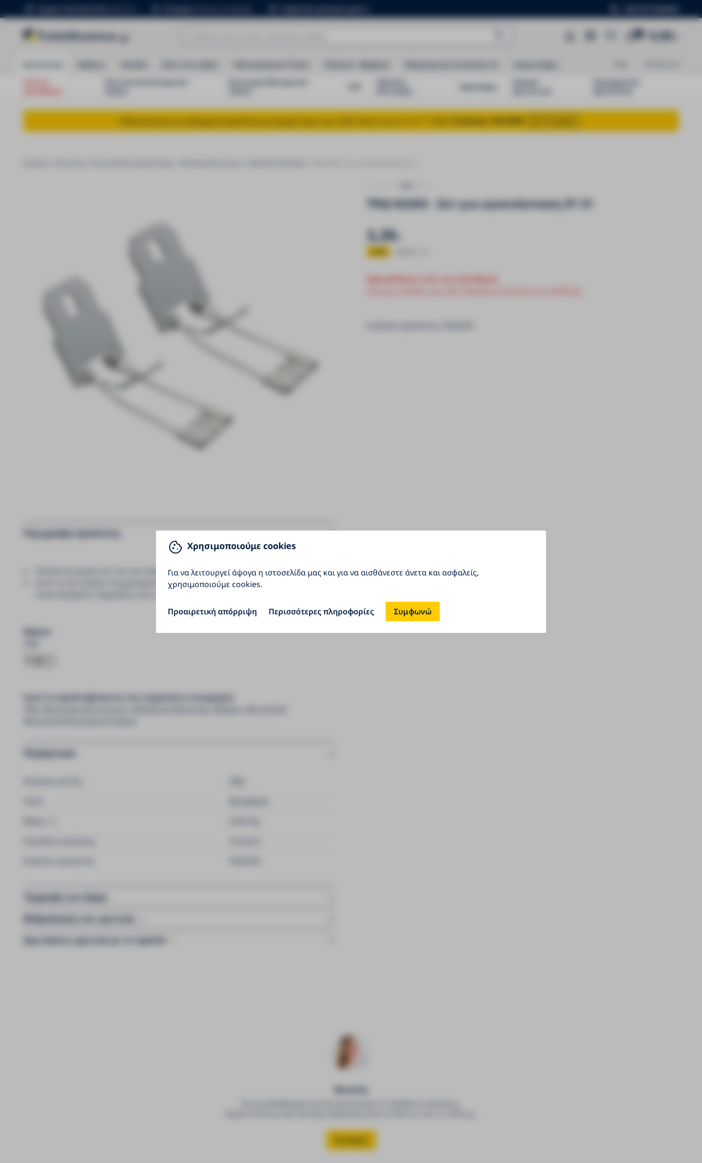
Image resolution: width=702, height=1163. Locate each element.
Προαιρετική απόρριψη (212, 611)
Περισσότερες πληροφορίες (321, 611)
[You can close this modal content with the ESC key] (351, 581)
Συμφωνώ (412, 611)
